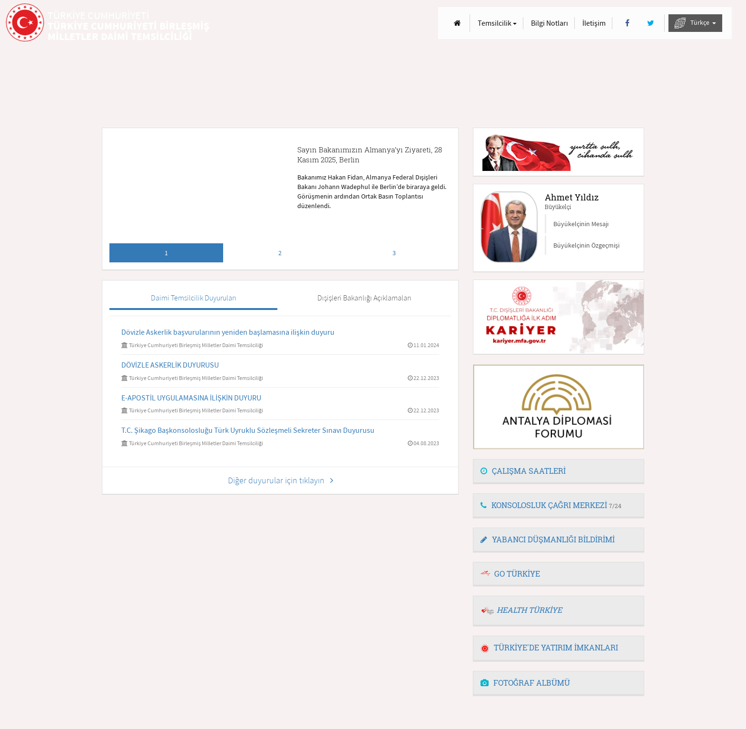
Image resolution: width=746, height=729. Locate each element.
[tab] (558, 471)
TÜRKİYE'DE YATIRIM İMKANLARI (549, 647)
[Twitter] (650, 23)
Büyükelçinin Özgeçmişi (586, 245)
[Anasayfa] (457, 23)
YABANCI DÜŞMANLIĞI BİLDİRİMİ (548, 539)
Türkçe (695, 23)
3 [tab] (394, 253)
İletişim (594, 23)
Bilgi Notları (549, 23)
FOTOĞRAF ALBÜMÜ (525, 683)
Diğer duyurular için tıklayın (280, 480)
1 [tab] (166, 253)
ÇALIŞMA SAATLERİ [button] (523, 471)
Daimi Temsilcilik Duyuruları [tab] (193, 297)
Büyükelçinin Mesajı (581, 224)
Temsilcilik (497, 23)
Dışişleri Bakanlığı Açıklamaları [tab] (364, 297)
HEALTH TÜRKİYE (529, 610)
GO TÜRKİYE (517, 574)
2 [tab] (280, 253)
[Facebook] (627, 23)
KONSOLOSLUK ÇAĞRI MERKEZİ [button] (551, 505)
